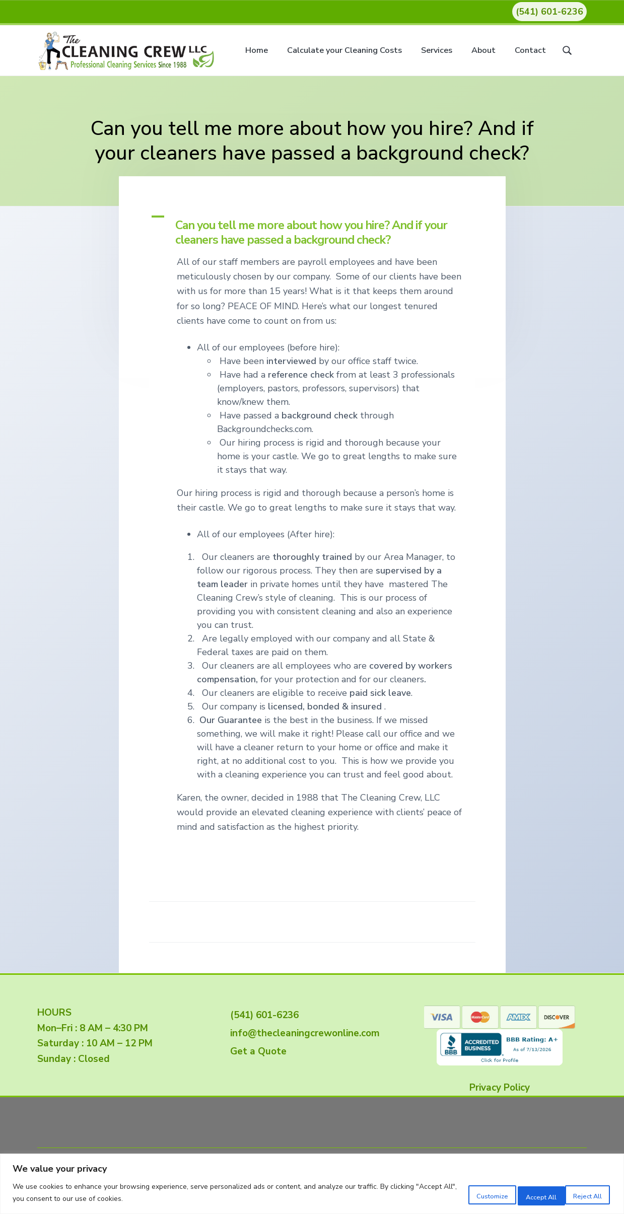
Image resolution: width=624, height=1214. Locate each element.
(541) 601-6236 (549, 12)
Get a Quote (256, 1051)
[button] (312, 229)
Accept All (580, 1193)
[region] (312, 1184)
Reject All (514, 1193)
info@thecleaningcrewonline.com (302, 1033)
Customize (448, 1193)
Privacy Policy (499, 1087)
